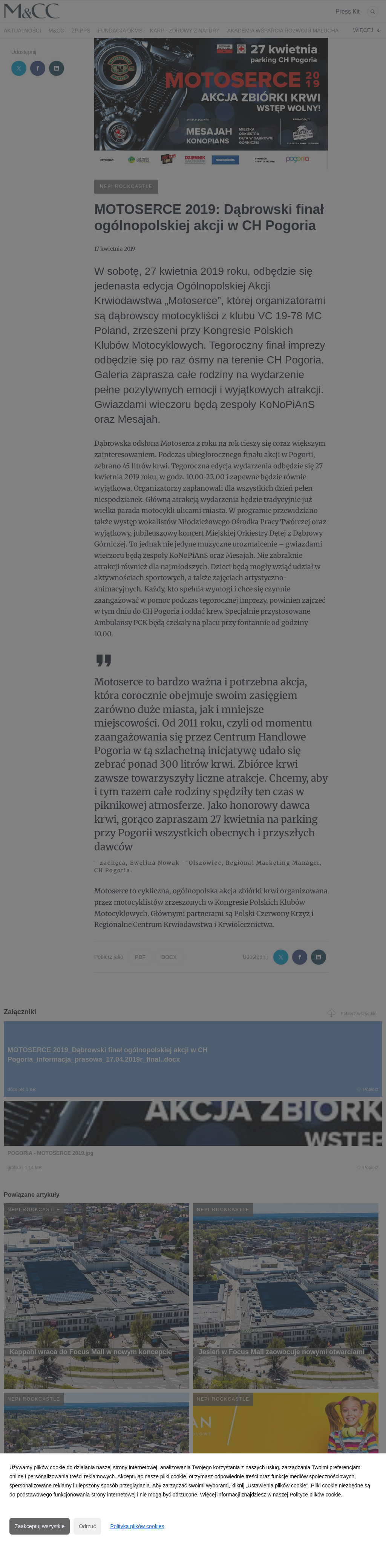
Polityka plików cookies (137, 1526)
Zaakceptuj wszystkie (39, 1526)
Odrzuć (87, 1526)
